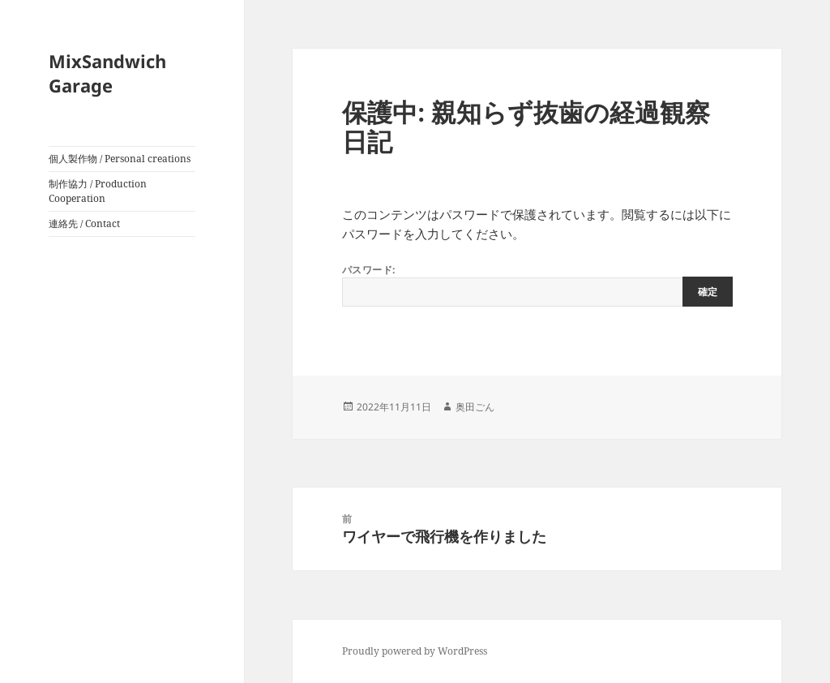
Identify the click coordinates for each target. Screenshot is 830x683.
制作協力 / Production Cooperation (98, 191)
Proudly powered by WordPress (414, 651)
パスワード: (537, 285)
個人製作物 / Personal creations (119, 158)
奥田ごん (475, 407)
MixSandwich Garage (107, 73)
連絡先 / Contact (84, 223)
